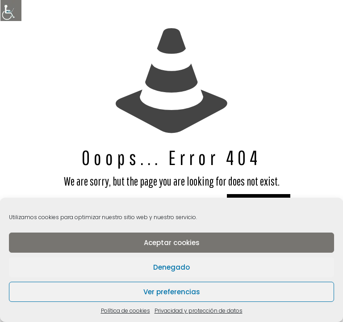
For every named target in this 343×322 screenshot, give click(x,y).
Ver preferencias (171, 292)
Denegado (171, 267)
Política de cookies (125, 310)
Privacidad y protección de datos (199, 310)
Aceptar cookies (172, 242)
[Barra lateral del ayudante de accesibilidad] (10, 10)
